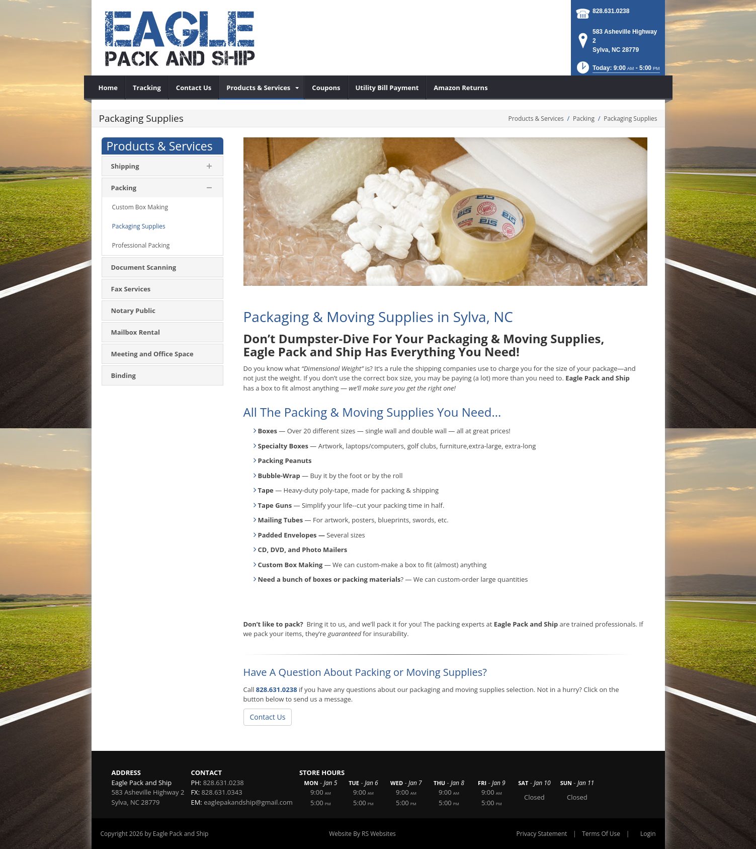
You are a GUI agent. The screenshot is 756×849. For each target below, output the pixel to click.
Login (647, 833)
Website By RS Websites (362, 833)
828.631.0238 (611, 11)
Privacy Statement (542, 833)
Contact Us (268, 717)
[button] (617, 71)
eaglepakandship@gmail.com (248, 802)
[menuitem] (108, 87)
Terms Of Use (601, 833)
